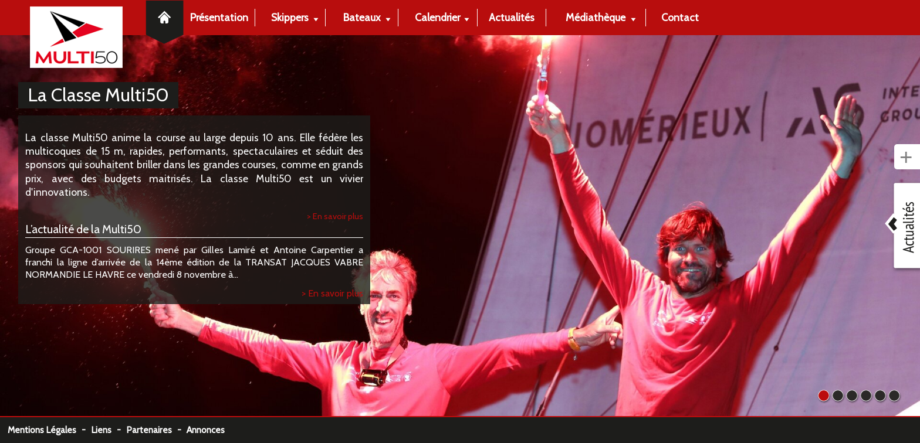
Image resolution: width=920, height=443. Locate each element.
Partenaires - (156, 429)
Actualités (512, 17)
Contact (680, 17)
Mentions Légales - (49, 429)
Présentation (219, 17)
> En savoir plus (335, 216)
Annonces (206, 429)
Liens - (108, 429)
